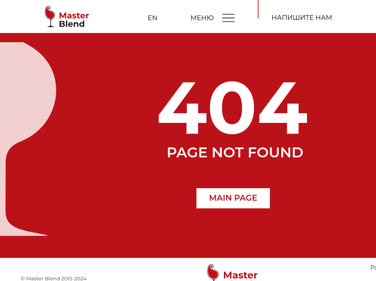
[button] (302, 18)
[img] (228, 17)
